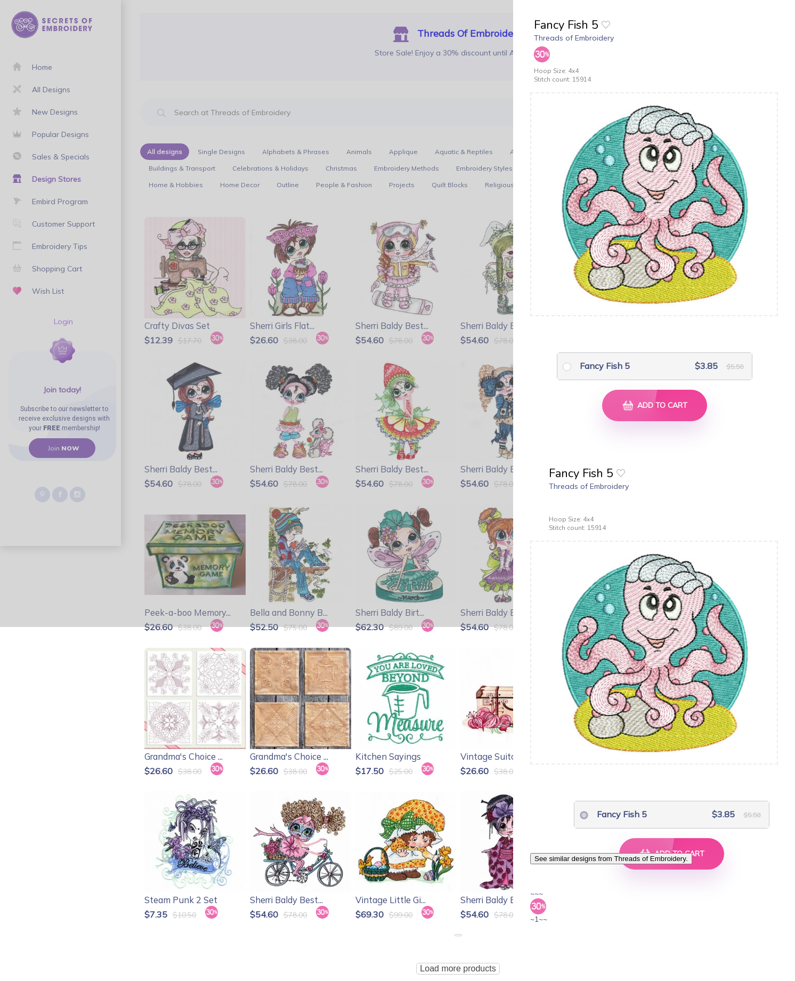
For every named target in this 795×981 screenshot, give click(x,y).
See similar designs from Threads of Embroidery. (611, 859)
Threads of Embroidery (574, 38)
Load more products (458, 968)
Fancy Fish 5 (605, 366)
